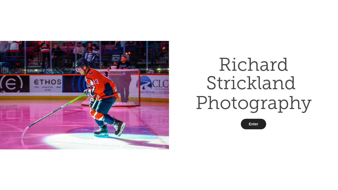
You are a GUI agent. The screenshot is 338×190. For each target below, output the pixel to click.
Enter (253, 124)
